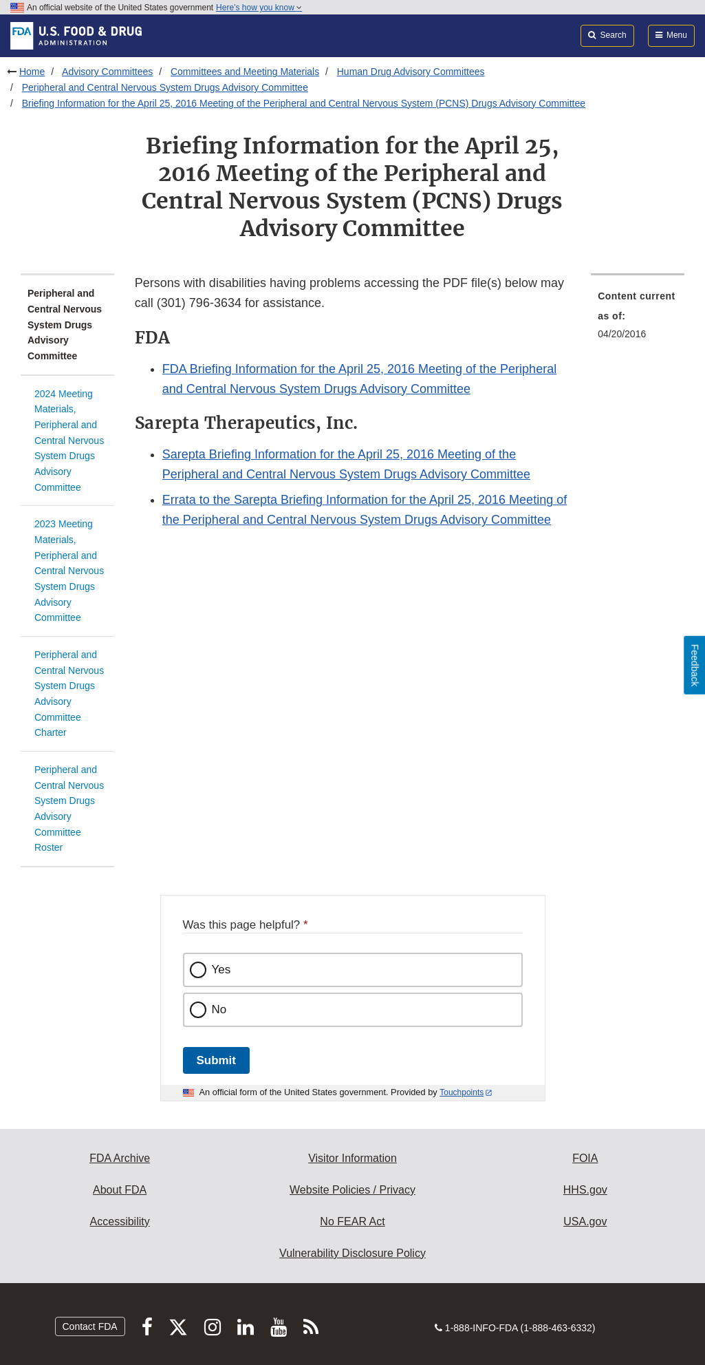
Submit (216, 1060)
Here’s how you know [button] (259, 7)
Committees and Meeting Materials (245, 71)
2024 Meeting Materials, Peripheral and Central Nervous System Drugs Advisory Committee (69, 440)
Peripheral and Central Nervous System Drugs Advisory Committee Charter (69, 693)
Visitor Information (352, 1158)
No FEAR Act (352, 1221)
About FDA (120, 1190)
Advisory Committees (107, 71)
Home (32, 71)
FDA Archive (119, 1158)
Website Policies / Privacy (352, 1190)
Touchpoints (462, 1092)
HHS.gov (585, 1190)
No (219, 1009)
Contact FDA (90, 1326)
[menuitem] (637, 319)
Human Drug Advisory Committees (411, 71)
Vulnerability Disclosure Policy (352, 1253)
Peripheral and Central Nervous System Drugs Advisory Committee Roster (69, 808)
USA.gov (585, 1221)
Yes (221, 969)
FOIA (585, 1158)
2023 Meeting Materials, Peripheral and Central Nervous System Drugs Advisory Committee (69, 570)
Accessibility (120, 1221)
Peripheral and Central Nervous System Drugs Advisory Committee (165, 87)
